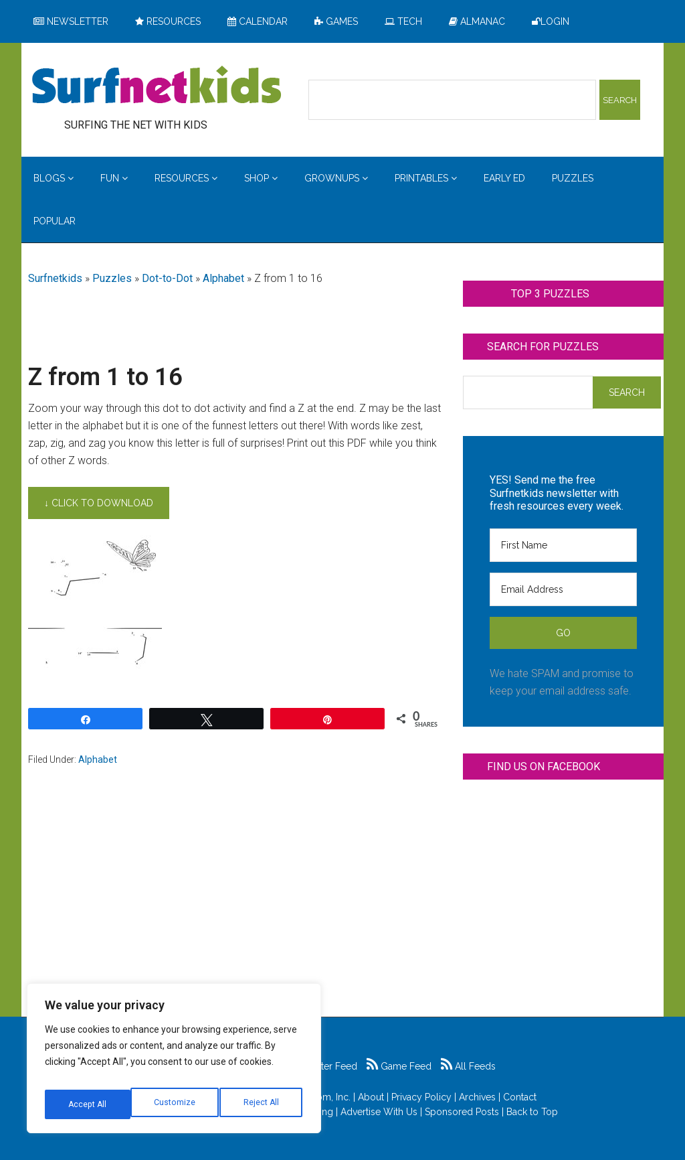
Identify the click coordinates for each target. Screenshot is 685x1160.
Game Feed (399, 1066)
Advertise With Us (378, 1111)
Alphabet (223, 278)
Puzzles (112, 278)
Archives (477, 1097)
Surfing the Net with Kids (156, 86)
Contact (519, 1097)
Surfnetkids (55, 278)
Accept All (261, 1104)
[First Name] (563, 545)
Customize (88, 1104)
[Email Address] (563, 589)
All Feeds (468, 1066)
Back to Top (532, 1111)
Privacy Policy (421, 1097)
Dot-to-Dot (167, 278)
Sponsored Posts (462, 1111)
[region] (174, 1063)
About (371, 1097)
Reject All (175, 1104)
